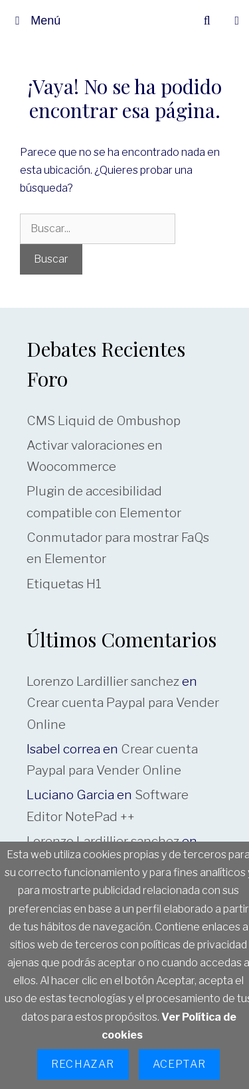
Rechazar (83, 1064)
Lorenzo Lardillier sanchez (103, 681)
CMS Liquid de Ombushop (104, 420)
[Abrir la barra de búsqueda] (206, 20)
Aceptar (179, 1064)
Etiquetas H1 (64, 584)
